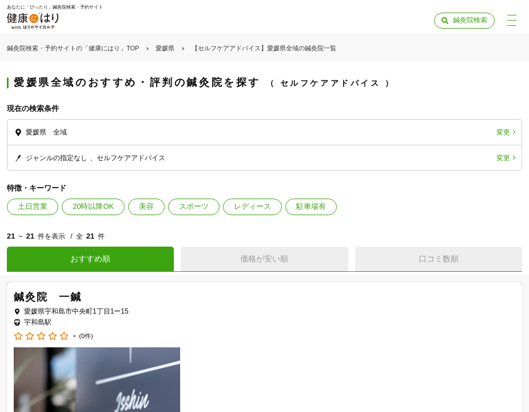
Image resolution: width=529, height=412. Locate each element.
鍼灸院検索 (470, 20)
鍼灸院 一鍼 (48, 297)
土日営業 (32, 206)
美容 (146, 206)
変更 (503, 132)
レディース (252, 206)
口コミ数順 (439, 258)
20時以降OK (93, 206)
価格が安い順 (264, 258)
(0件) (86, 336)
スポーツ (194, 206)
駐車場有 (311, 206)
